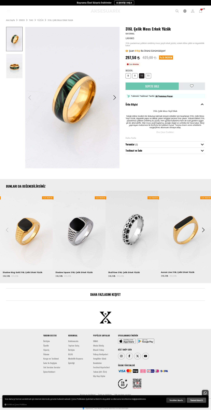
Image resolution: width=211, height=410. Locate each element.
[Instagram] (121, 356)
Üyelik (46, 345)
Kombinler (97, 362)
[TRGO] (122, 383)
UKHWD (130, 38)
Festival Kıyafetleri (101, 367)
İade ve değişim (105, 394)
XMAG (95, 341)
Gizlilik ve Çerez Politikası (16, 404)
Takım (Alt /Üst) (100, 371)
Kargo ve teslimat (88, 394)
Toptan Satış (73, 345)
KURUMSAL (73, 335)
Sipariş (46, 349)
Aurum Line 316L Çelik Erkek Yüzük (177, 272)
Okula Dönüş (98, 345)
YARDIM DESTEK (50, 335)
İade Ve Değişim (50, 362)
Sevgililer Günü (99, 358)
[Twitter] (137, 356)
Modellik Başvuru (75, 358)
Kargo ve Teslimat (51, 358)
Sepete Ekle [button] (152, 86)
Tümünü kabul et (196, 400)
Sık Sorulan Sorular (51, 367)
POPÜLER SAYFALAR (101, 335)
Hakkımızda (73, 341)
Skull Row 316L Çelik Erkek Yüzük (124, 272)
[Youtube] (145, 356)
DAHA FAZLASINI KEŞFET (105, 294)
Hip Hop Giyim (99, 376)
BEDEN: (129, 71)
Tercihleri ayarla (176, 400)
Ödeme (46, 354)
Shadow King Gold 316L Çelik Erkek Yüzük (22, 272)
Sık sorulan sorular (123, 394)
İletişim (46, 341)
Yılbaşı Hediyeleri (100, 354)
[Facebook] (129, 356)
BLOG (70, 354)
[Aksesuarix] (105, 10)
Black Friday (98, 349)
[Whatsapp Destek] (205, 393)
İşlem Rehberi (49, 371)
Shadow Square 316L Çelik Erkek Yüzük (74, 272)
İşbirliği (71, 362)
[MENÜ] (8, 11)
